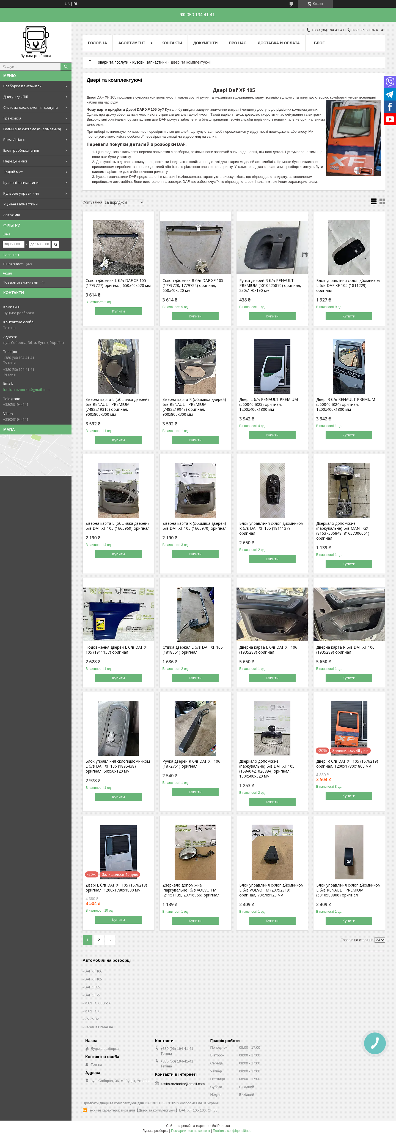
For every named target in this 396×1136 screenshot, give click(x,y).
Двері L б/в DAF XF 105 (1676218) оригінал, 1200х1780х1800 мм (116, 888)
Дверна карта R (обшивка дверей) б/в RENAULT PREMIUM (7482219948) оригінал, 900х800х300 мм (194, 407)
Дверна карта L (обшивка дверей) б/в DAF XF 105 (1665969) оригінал (118, 526)
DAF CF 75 (92, 995)
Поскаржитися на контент (190, 1131)
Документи (205, 43)
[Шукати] (66, 66)
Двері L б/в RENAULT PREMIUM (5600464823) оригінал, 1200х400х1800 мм (268, 404)
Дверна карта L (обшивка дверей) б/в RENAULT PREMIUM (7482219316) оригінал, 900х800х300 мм (117, 407)
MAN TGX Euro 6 (97, 1003)
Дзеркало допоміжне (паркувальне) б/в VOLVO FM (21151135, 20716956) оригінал (191, 890)
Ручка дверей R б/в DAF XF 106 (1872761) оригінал (191, 764)
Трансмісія (12, 118)
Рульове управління (21, 193)
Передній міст (15, 161)
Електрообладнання (21, 150)
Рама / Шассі (14, 139)
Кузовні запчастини (20, 182)
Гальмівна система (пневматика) (32, 128)
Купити (118, 311)
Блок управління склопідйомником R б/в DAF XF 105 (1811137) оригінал (271, 528)
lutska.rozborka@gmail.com (26, 389)
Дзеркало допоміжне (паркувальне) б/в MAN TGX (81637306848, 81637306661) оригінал (342, 531)
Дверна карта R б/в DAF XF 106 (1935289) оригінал (345, 650)
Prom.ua (224, 1126)
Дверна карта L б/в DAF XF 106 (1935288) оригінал (268, 650)
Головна (97, 43)
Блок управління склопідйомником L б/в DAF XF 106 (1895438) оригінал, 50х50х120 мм (118, 766)
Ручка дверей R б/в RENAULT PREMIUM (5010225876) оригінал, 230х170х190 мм (270, 285)
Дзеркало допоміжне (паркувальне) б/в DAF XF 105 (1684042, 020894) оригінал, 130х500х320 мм (267, 769)
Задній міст (13, 171)
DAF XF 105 (93, 979)
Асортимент (131, 43)
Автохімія (11, 214)
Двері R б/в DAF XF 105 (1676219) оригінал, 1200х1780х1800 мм (347, 764)
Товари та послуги (112, 62)
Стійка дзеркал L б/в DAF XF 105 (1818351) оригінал (193, 650)
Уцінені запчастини (20, 204)
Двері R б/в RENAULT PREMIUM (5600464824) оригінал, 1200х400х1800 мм (345, 404)
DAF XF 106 (93, 971)
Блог (319, 43)
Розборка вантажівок (22, 85)
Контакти (171, 43)
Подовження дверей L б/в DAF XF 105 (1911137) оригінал (117, 650)
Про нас (237, 43)
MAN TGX (92, 1011)
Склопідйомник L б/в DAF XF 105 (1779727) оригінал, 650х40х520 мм (118, 283)
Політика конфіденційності (233, 1131)
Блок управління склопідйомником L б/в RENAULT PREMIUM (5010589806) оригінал (348, 890)
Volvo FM (91, 1019)
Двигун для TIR (15, 96)
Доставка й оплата (279, 43)
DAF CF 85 (92, 987)
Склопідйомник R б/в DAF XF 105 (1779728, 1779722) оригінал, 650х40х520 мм (193, 285)
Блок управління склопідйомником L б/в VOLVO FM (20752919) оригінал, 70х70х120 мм (271, 890)
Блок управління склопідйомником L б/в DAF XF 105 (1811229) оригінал (348, 285)
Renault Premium (98, 1026)
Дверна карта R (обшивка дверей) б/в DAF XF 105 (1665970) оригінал (195, 526)
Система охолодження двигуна (30, 107)
